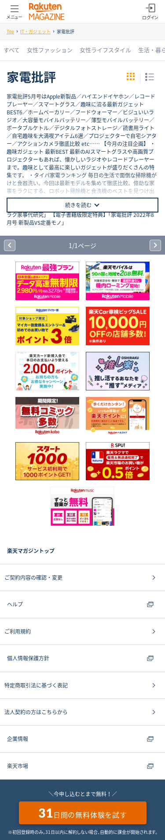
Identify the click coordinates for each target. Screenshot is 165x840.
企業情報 (80, 739)
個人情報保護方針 (80, 658)
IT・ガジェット (35, 31)
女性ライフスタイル (105, 50)
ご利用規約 (17, 631)
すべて (12, 50)
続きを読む (82, 205)
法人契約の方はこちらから (36, 712)
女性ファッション (50, 50)
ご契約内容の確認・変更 (33, 577)
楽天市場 (80, 766)
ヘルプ (80, 604)
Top (10, 31)
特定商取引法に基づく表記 (36, 685)
